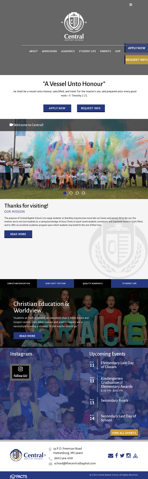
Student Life (129, 283)
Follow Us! (20, 372)
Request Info (137, 59)
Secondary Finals (114, 401)
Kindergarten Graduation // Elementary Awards (117, 383)
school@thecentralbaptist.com (75, 463)
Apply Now (57, 108)
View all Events (124, 433)
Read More (18, 234)
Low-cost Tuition (55, 283)
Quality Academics (93, 283)
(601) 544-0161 (63, 458)
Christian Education (18, 283)
